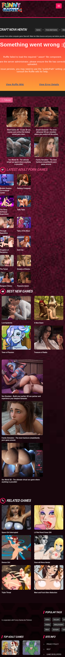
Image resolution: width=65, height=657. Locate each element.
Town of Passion (8, 354)
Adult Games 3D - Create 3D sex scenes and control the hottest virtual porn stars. (18, 133)
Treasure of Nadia (40, 354)
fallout (47, 631)
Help (48, 651)
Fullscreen (6, 101)
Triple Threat (6, 594)
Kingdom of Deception (4, 252)
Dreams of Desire (23, 271)
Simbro (47, 621)
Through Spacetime (4, 233)
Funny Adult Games (51, 31)
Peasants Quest (23, 287)
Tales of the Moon (23, 232)
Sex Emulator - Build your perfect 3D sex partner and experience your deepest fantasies (21, 399)
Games (38, 31)
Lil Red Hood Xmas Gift (43, 534)
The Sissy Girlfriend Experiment (4, 213)
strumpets (56, 631)
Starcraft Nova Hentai (42, 564)
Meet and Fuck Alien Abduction (45, 594)
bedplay (47, 626)
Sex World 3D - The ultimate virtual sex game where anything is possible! (19, 163)
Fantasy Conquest (24, 190)
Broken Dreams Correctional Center (5, 192)
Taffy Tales (21, 211)
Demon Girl (6, 564)
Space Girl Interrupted (10, 534)
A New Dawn (38, 324)
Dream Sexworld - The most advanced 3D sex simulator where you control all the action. (46, 133)
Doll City (20, 251)
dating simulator (58, 626)
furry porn (56, 621)
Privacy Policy (53, 646)
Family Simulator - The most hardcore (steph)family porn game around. (46, 163)
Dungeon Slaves (6, 287)
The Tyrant (4, 271)
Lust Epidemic (7, 324)
